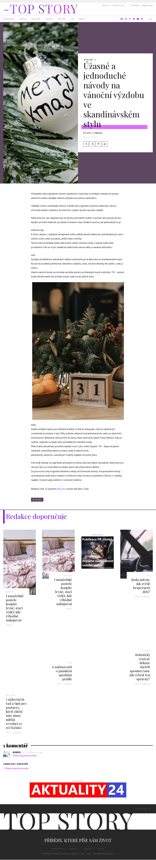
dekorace (61, 488)
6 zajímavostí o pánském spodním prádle (62, 673)
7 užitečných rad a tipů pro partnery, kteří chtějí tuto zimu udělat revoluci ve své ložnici (16, 713)
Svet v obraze (94, 133)
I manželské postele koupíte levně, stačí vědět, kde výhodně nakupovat (15, 608)
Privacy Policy (57, 849)
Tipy (70, 663)
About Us (87, 849)
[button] (150, 19)
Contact (101, 849)
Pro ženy (11, 695)
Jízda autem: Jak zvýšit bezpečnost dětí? (140, 585)
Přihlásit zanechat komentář (25, 756)
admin (9, 625)
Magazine (73, 849)
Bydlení (88, 60)
